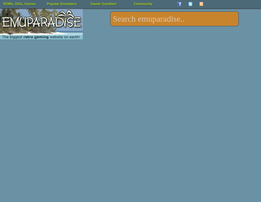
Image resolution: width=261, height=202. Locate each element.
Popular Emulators (62, 4)
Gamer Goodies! (103, 4)
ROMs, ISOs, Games (19, 4)
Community (143, 4)
